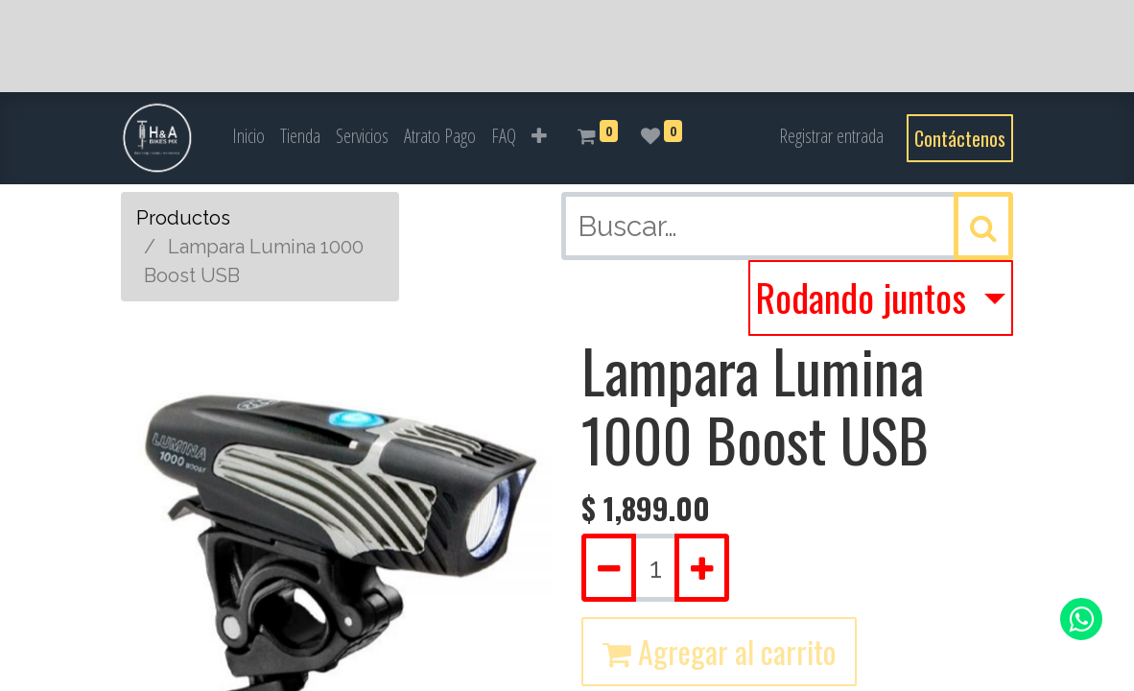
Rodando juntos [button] (865, 296)
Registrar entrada (831, 136)
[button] (539, 136)
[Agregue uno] (701, 568)
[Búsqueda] (983, 226)
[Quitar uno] (608, 568)
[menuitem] (248, 136)
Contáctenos (959, 138)
